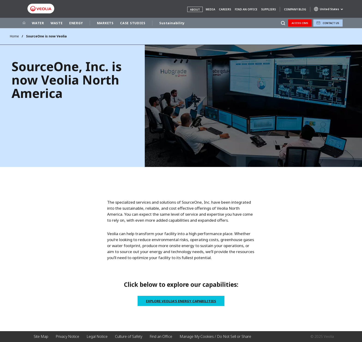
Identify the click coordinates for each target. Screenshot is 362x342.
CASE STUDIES (132, 23)
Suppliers (268, 9)
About (195, 10)
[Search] (283, 23)
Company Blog (295, 9)
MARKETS (105, 23)
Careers (225, 9)
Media (210, 9)
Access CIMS (300, 23)
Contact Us (331, 23)
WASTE (57, 23)
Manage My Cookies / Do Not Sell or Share (215, 336)
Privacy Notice (67, 336)
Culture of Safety (128, 336)
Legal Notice (97, 336)
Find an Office (246, 9)
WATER (38, 23)
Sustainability (172, 23)
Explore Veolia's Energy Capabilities (181, 301)
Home (14, 36)
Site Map (41, 336)
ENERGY (76, 23)
